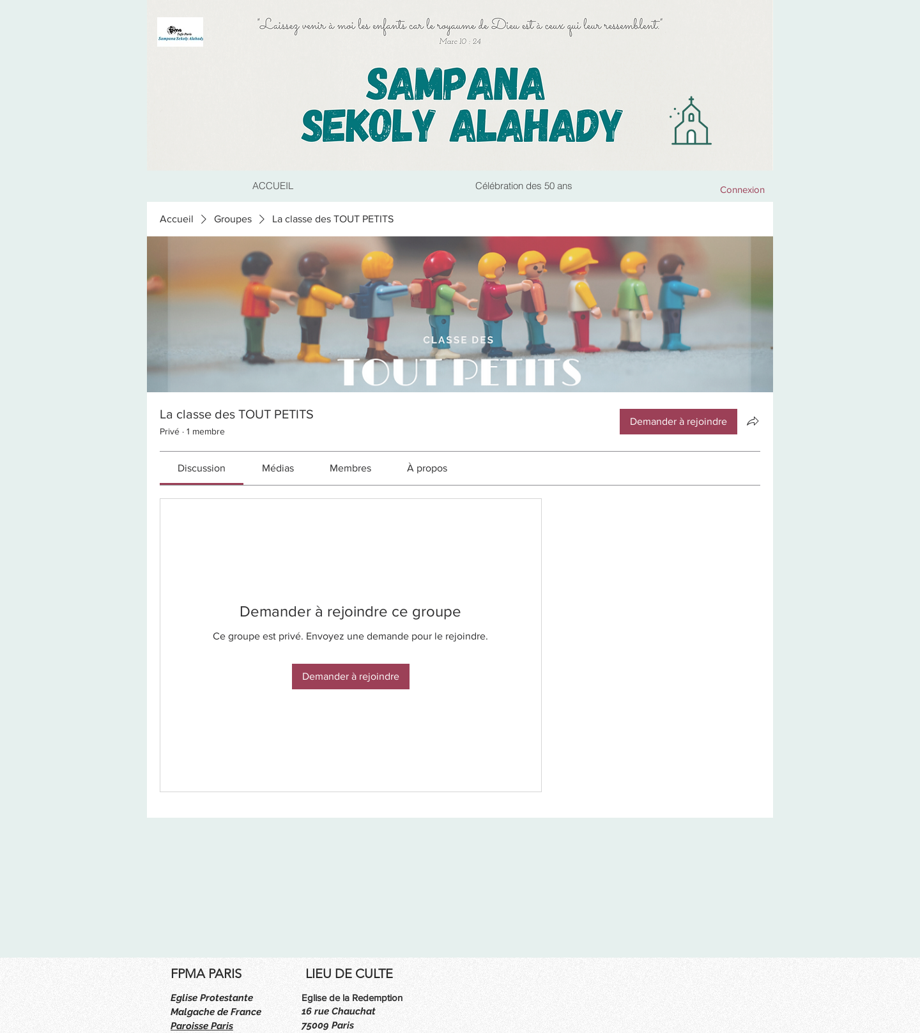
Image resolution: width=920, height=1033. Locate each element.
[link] (202, 468)
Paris (343, 1025)
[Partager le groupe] (752, 421)
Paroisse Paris (202, 1026)
